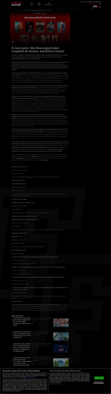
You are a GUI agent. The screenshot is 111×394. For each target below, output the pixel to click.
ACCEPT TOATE (99, 378)
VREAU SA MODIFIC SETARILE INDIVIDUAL (98, 382)
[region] (55, 381)
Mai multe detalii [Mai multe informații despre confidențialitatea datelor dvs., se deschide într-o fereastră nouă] (31, 376)
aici (28, 385)
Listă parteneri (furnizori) (56, 383)
